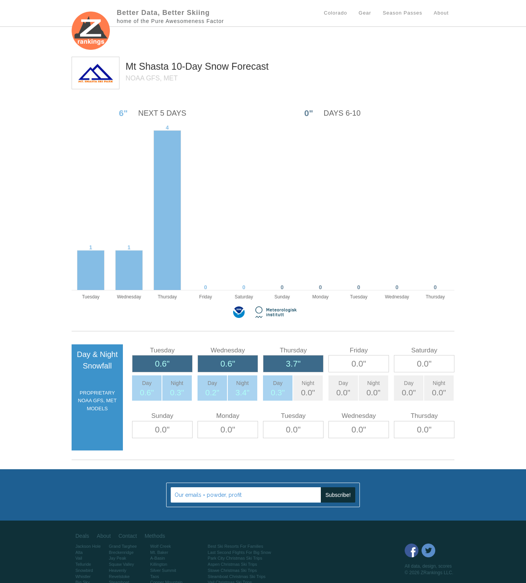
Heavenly (117, 570)
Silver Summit (163, 570)
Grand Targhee (123, 546)
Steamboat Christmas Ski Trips (237, 576)
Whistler (83, 576)
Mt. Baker (159, 552)
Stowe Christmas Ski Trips (232, 570)
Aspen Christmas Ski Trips (232, 564)
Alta (79, 552)
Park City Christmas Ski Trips (235, 558)
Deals (82, 536)
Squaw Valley (121, 564)
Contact (127, 536)
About (104, 536)
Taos (154, 576)
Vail (78, 558)
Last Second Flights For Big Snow (239, 552)
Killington (158, 564)
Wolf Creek (160, 546)
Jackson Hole (88, 546)
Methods (155, 536)
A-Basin (157, 558)
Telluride (83, 564)
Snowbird (84, 570)
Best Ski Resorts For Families (235, 546)
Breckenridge (121, 552)
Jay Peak (117, 558)
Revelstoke (119, 576)
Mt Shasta (149, 66)
